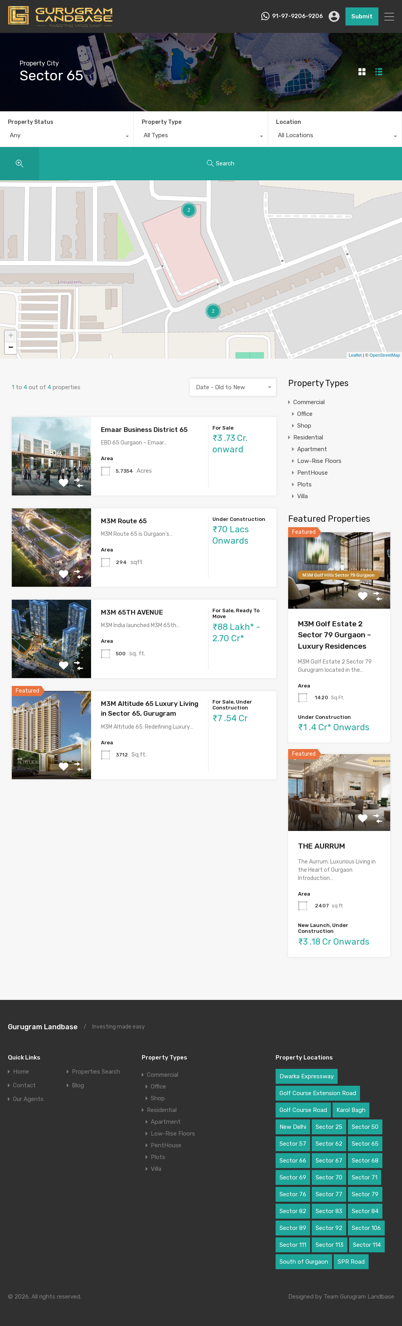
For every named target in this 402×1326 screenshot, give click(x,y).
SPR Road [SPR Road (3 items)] (351, 1261)
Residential (308, 437)
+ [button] (10, 336)
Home (21, 1072)
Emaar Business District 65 (144, 430)
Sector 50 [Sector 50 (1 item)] (365, 1126)
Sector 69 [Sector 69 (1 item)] (293, 1177)
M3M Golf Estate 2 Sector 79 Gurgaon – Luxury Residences (334, 635)
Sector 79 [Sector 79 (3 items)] (365, 1194)
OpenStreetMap (384, 355)
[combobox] (66, 137)
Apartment (312, 449)
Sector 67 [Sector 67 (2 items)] (329, 1160)
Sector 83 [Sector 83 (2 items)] (329, 1211)
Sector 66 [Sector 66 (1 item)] (293, 1160)
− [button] (10, 348)
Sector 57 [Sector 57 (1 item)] (293, 1143)
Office (304, 413)
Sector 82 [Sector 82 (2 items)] (293, 1211)
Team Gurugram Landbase (358, 1296)
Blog (78, 1085)
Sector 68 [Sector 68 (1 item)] (365, 1160)
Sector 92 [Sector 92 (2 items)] (329, 1228)
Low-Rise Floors (319, 460)
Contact (24, 1085)
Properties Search (96, 1072)
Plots (304, 484)
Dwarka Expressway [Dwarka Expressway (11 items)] (307, 1076)
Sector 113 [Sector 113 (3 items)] (330, 1244)
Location (288, 122)
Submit (362, 16)
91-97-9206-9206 (297, 16)
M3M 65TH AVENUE (132, 612)
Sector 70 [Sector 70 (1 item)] (329, 1177)
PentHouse (312, 472)
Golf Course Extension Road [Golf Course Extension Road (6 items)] (318, 1093)
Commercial (309, 402)
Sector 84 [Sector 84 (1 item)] (365, 1211)
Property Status (30, 122)
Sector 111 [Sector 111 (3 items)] (293, 1244)
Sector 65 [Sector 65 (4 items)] (365, 1143)
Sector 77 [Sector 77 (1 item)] (329, 1194)
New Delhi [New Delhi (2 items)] (293, 1126)
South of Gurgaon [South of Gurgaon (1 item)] (304, 1261)
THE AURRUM (321, 846)
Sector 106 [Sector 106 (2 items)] (366, 1228)
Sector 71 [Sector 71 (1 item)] (364, 1177)
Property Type (161, 122)
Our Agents (28, 1099)
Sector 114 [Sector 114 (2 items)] (367, 1244)
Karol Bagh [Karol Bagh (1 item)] (350, 1110)
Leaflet (355, 355)
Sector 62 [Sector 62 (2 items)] (329, 1143)
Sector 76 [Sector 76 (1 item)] (293, 1194)
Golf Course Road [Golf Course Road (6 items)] (303, 1110)
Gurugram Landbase (43, 1026)
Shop (304, 425)
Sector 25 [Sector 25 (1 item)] (329, 1126)
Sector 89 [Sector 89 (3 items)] (293, 1228)
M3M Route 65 (124, 521)
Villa (302, 496)
